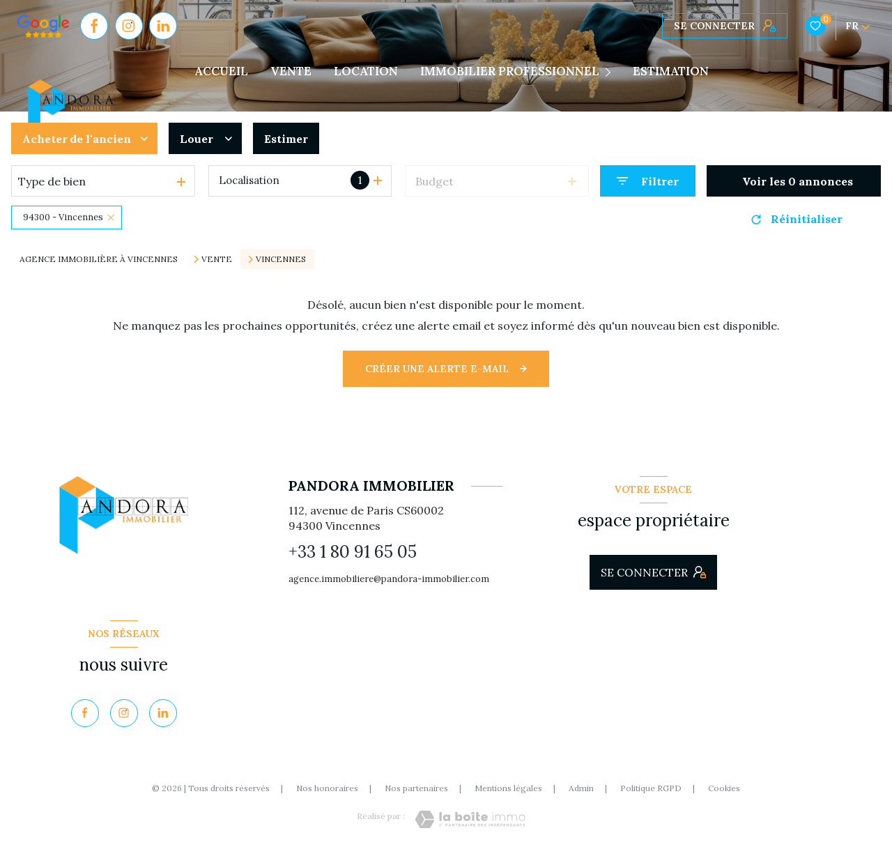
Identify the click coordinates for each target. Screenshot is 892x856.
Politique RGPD (651, 788)
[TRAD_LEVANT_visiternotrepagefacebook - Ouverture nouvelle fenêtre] (94, 26)
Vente (216, 259)
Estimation (671, 71)
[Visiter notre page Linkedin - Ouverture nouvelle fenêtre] (163, 26)
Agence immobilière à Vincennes (99, 259)
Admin (581, 788)
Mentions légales (508, 788)
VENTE (291, 71)
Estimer (286, 139)
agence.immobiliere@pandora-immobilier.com (389, 579)
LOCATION (366, 71)
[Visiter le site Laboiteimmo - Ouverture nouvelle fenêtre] (470, 819)
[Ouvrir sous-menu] (610, 71)
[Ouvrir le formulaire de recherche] (647, 181)
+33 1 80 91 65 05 (353, 552)
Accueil (221, 71)
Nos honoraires (327, 788)
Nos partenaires (416, 788)
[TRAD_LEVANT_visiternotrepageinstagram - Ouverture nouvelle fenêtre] (129, 26)
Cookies (724, 788)
